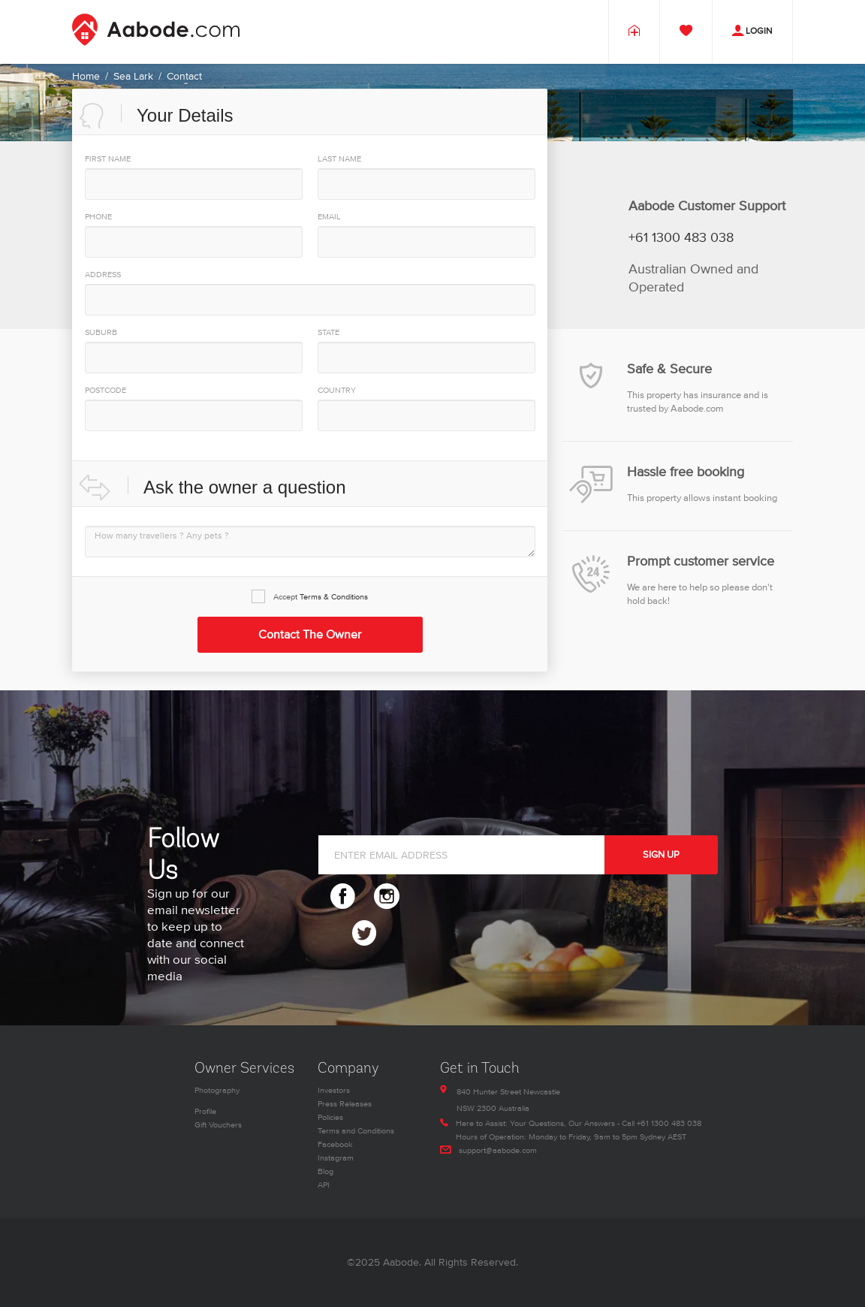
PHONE (98, 217)
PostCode (105, 390)
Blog (325, 1171)
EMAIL (329, 217)
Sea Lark (133, 76)
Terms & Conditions (334, 597)
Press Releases (345, 1104)
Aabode (401, 1262)
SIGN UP (661, 855)
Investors (334, 1090)
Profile (205, 1111)
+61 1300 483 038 (681, 238)
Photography (217, 1090)
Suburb (101, 332)
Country (337, 390)
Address (103, 274)
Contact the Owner (309, 634)
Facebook (335, 1144)
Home (86, 76)
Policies (330, 1117)
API (324, 1185)
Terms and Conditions (356, 1131)
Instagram (336, 1158)
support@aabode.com (498, 1150)
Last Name (339, 159)
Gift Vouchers (218, 1125)
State (328, 332)
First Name (108, 159)
